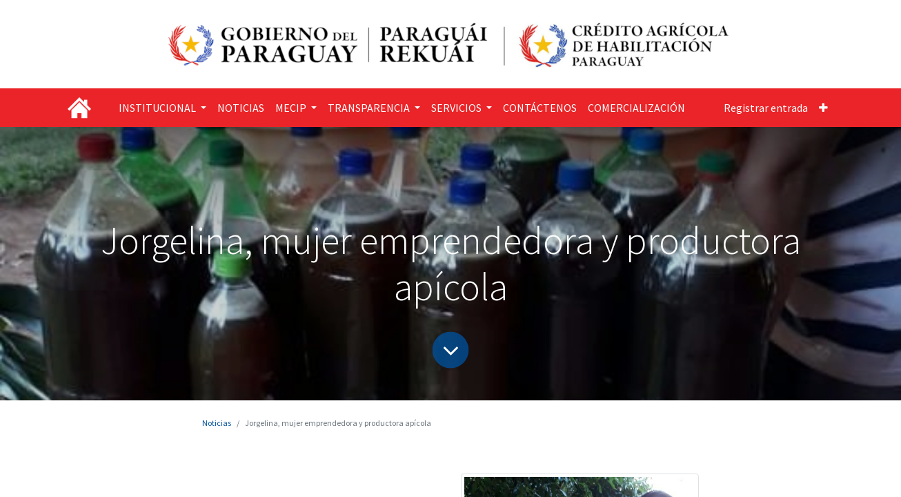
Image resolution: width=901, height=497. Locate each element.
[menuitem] (241, 107)
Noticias (216, 423)
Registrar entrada (766, 108)
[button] (823, 107)
